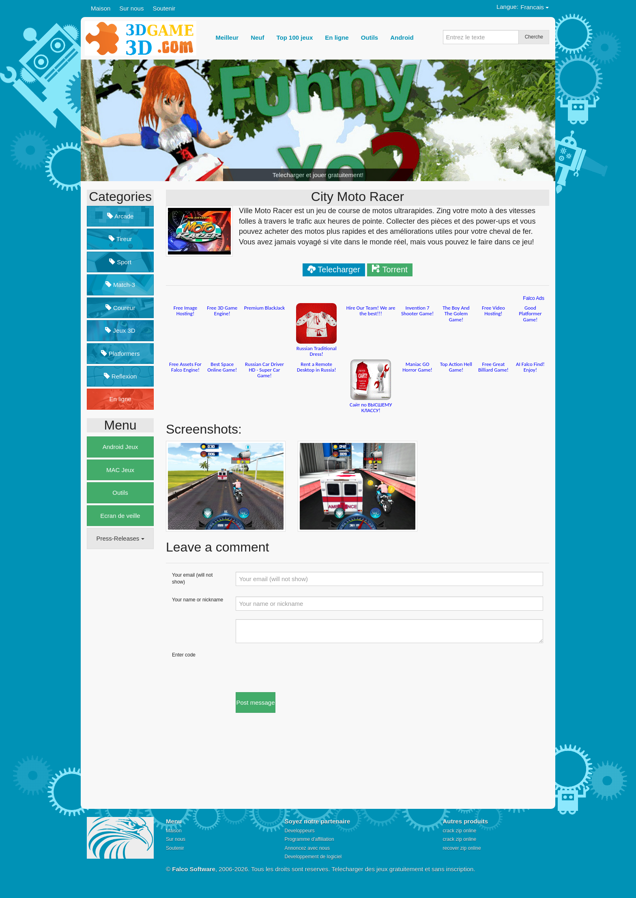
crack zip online (460, 831)
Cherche (534, 37)
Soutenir (164, 8)
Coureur (120, 307)
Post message (255, 702)
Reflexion (120, 376)
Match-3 (120, 284)
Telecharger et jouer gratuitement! (318, 174)
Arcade (120, 216)
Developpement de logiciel (313, 857)
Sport (120, 262)
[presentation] (297, 667)
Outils (120, 492)
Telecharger (339, 269)
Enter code (184, 655)
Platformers (120, 353)
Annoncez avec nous (307, 848)
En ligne (120, 399)
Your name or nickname (197, 600)
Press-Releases (120, 538)
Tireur (120, 238)
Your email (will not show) (192, 578)
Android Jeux (120, 446)
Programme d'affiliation (309, 839)
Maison (100, 8)
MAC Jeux (120, 469)
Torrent (395, 269)
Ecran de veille (120, 515)
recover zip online (462, 848)
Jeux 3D (120, 330)
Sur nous (131, 8)
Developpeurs (300, 831)
